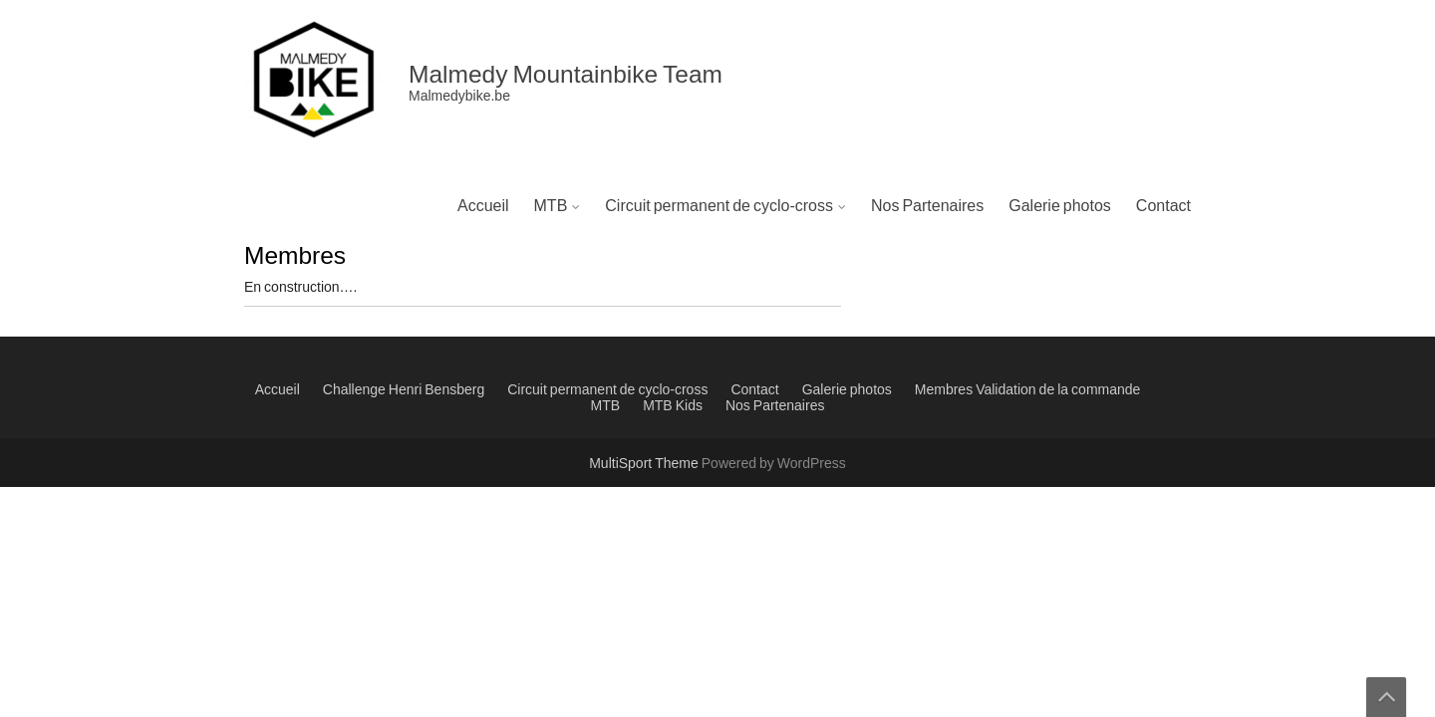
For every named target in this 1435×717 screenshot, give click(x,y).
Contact (1163, 206)
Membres (944, 390)
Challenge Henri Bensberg (403, 390)
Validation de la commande (1058, 390)
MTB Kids (673, 406)
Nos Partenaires (927, 206)
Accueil (483, 206)
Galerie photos (1059, 206)
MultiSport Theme (645, 464)
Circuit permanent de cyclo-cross (719, 206)
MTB (551, 206)
